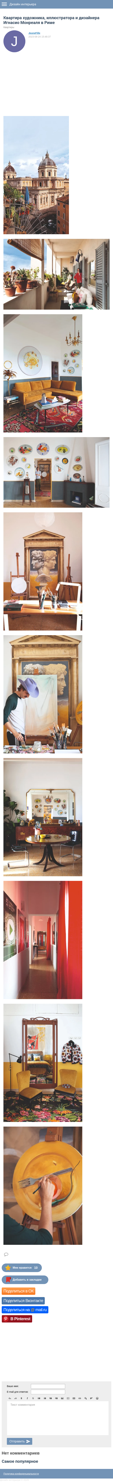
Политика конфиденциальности (21, 1473)
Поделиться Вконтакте (23, 1300)
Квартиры (8, 27)
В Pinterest (20, 1318)
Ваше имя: (13, 1386)
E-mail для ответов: (17, 1391)
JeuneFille (34, 33)
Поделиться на (25, 1309)
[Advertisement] (56, 78)
